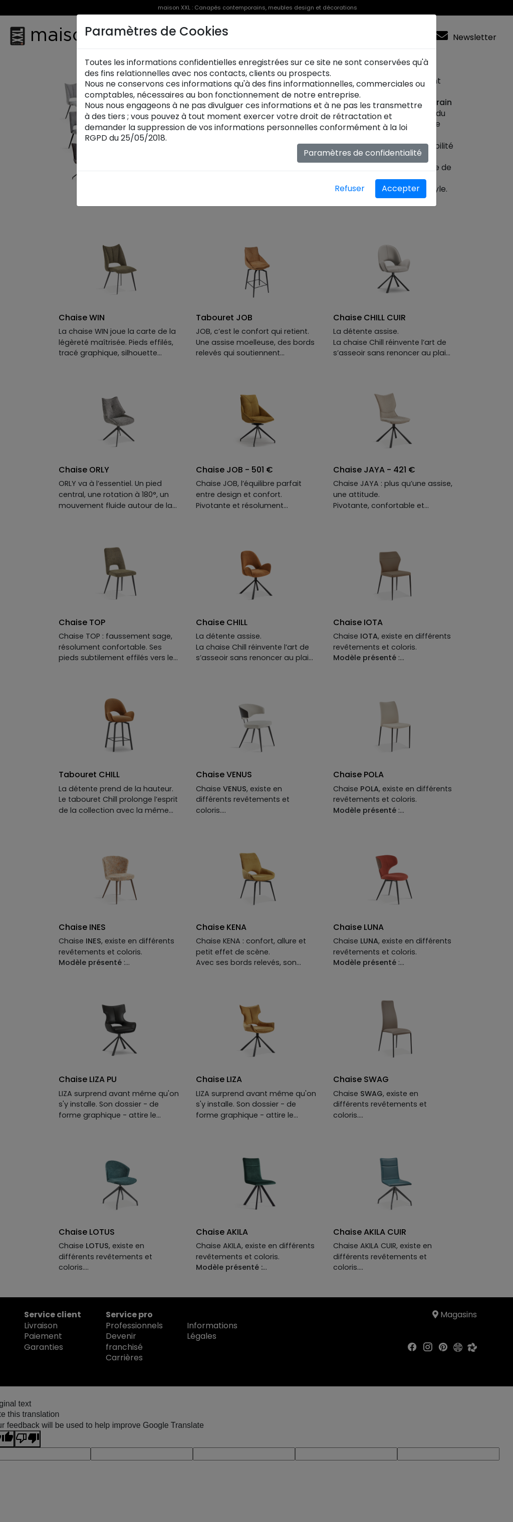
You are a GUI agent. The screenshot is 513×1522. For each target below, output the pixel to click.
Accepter (401, 188)
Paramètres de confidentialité (363, 153)
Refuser (350, 188)
